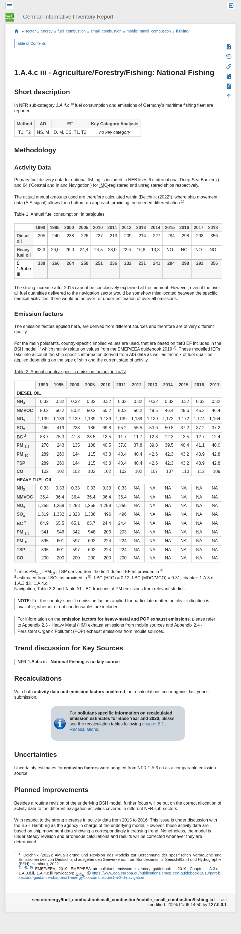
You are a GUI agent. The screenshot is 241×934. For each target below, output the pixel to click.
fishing (182, 31)
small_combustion (106, 31)
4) (161, 570)
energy (47, 31)
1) (182, 201)
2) (38, 348)
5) (89, 576)
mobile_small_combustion (149, 31)
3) (174, 348)
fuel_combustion (72, 31)
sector (30, 31)
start (16, 31)
